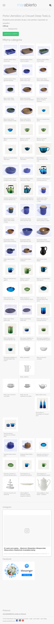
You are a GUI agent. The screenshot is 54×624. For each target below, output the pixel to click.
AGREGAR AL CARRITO (10, 34)
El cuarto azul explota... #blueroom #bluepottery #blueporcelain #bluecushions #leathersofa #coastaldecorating (25, 549)
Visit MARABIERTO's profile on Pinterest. (14, 614)
